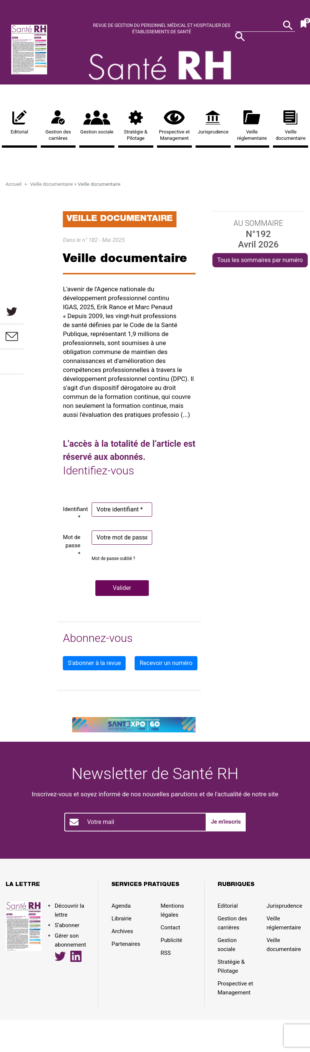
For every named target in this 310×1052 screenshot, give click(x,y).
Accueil (13, 184)
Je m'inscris (226, 821)
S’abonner (67, 925)
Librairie (121, 918)
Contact (170, 927)
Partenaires (125, 944)
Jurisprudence (213, 122)
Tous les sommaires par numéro (260, 260)
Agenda (121, 905)
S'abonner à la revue (94, 663)
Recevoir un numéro (165, 663)
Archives (122, 931)
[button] (122, 588)
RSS (166, 953)
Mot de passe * (71, 545)
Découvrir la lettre (30, 81)
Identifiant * (74, 513)
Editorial (19, 122)
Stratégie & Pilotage (135, 125)
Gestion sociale (96, 122)
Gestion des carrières (58, 125)
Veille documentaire (290, 125)
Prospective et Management (174, 125)
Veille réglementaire (252, 125)
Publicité (171, 940)
